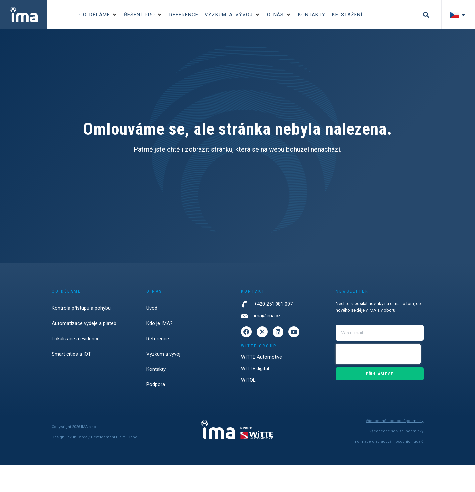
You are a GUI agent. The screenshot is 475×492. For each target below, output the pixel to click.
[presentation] (378, 354)
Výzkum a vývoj (163, 354)
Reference (157, 339)
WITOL (248, 382)
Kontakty (156, 369)
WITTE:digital (255, 370)
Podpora (155, 384)
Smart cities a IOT (71, 354)
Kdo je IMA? (159, 323)
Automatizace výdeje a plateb (84, 323)
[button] (98, 15)
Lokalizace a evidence (76, 339)
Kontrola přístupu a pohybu (81, 308)
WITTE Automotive (261, 359)
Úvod (151, 308)
